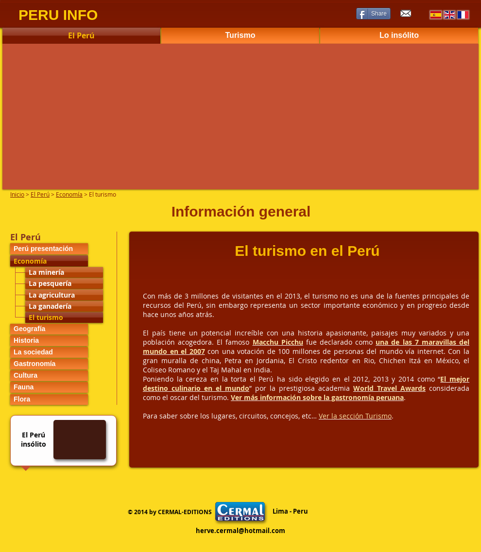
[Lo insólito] (399, 36)
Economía (69, 194)
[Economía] (49, 261)
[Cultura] (49, 375)
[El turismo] (64, 317)
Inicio (17, 194)
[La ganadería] (64, 306)
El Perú (40, 194)
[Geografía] (49, 329)
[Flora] (49, 399)
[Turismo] (240, 36)
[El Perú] (81, 36)
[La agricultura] (64, 295)
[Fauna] (49, 387)
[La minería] (64, 272)
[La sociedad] (49, 352)
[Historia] (49, 340)
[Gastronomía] (49, 364)
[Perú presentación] (49, 248)
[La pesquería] (64, 283)
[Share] (373, 13)
